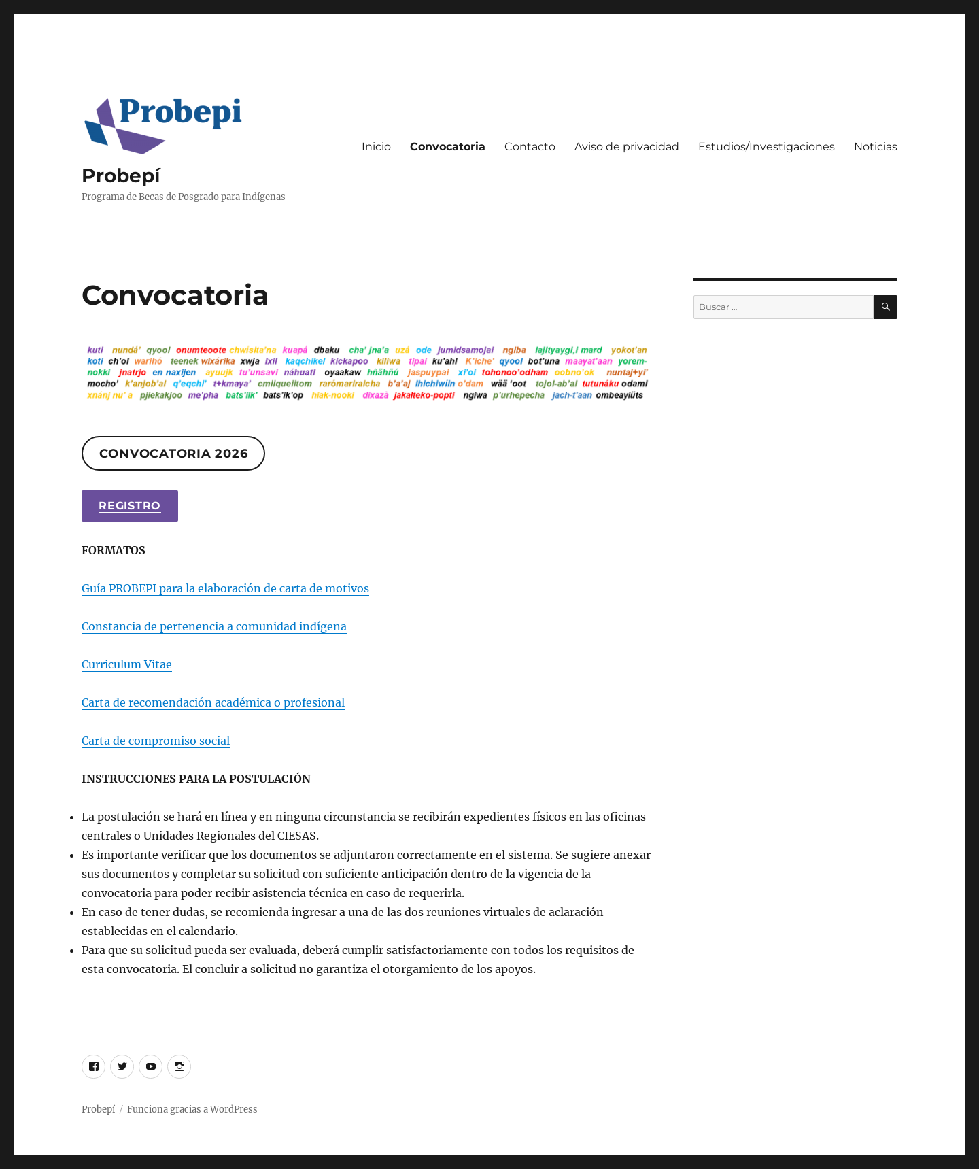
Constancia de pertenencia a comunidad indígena (214, 626)
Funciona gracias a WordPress (192, 1109)
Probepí (121, 175)
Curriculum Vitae (127, 664)
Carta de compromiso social (156, 740)
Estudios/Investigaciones (766, 146)
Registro (130, 505)
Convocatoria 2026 (173, 453)
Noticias (875, 146)
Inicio (376, 146)
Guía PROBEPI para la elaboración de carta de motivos (225, 588)
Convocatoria (447, 146)
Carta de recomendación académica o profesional (213, 702)
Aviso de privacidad (626, 146)
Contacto (529, 146)
